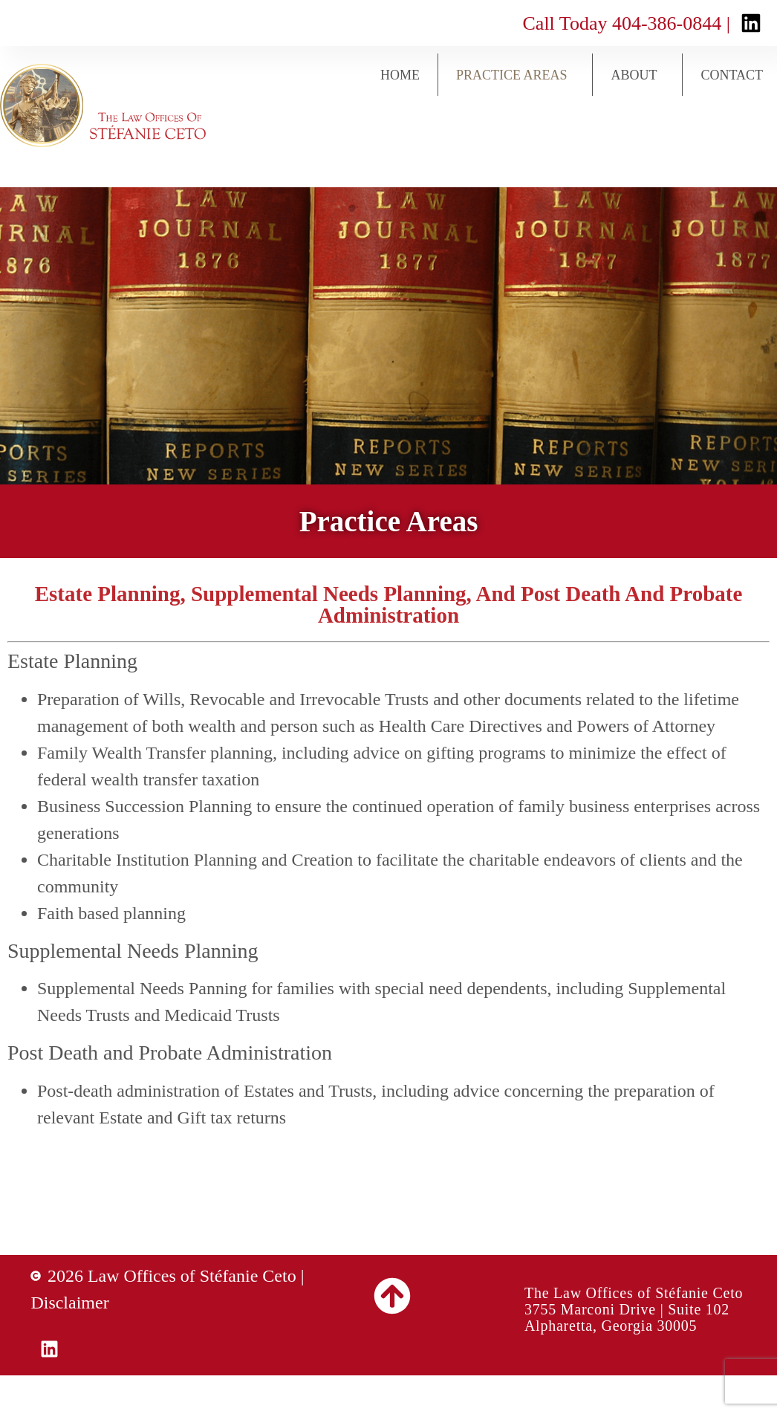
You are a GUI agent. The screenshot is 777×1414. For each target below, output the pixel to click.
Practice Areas (515, 75)
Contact (731, 75)
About (637, 75)
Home (400, 75)
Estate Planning (72, 660)
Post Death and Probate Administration (169, 1052)
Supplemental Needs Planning (133, 950)
